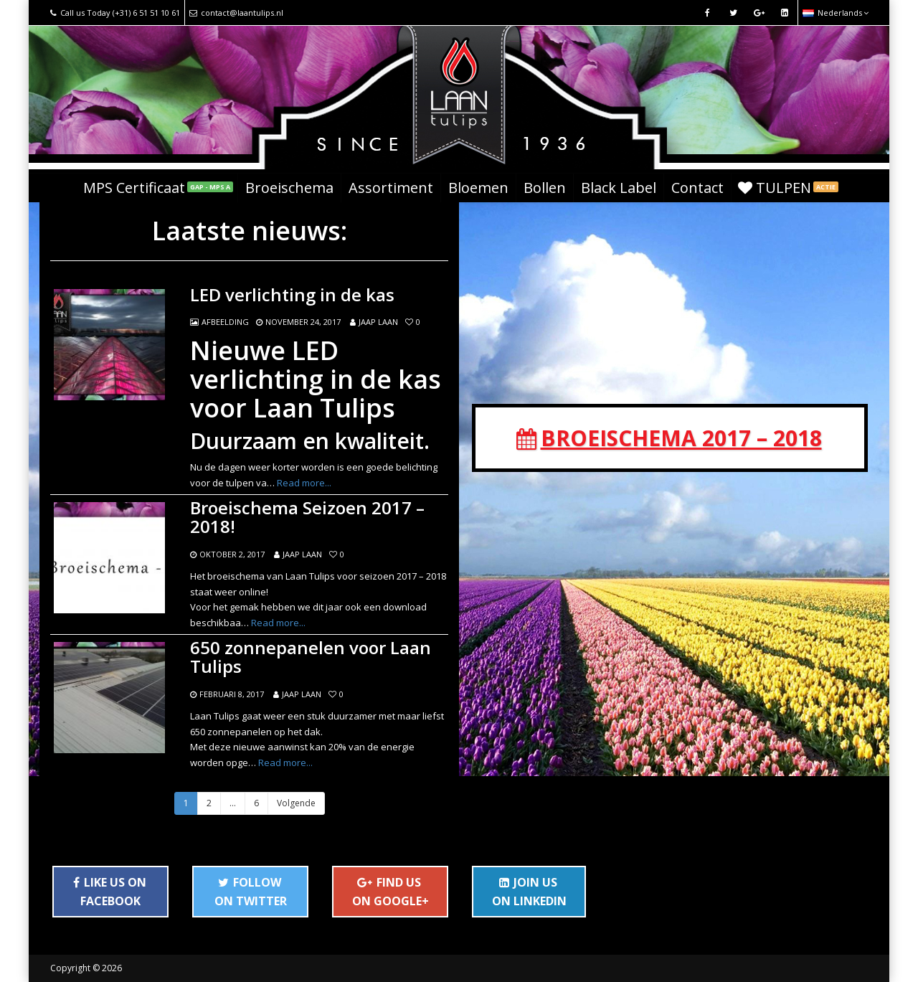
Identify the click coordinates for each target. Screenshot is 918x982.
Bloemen (478, 187)
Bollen (545, 187)
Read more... (304, 482)
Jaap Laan (378, 321)
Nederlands (836, 12)
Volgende (296, 803)
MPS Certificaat (158, 187)
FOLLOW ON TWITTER (250, 891)
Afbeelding (225, 321)
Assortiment (391, 187)
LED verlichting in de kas (292, 294)
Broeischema (289, 187)
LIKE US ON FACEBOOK (109, 891)
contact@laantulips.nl (236, 12)
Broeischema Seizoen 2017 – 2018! (307, 518)
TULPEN (788, 187)
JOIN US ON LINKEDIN (529, 891)
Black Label (618, 187)
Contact (697, 187)
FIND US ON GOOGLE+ (390, 891)
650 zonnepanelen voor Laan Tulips (310, 657)
